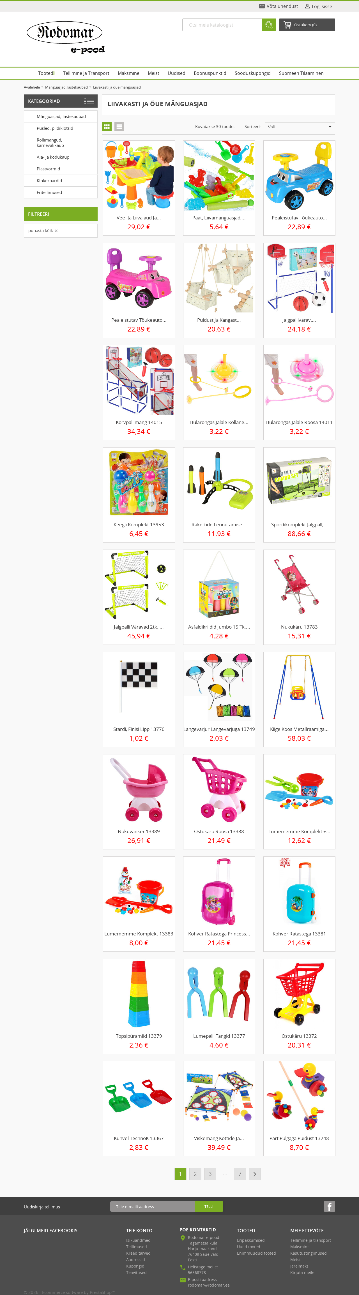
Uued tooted (248, 1246)
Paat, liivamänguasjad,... (219, 217)
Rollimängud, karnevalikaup (45, 142)
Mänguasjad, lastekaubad (56, 116)
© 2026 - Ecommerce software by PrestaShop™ (69, 1292)
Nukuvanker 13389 (139, 831)
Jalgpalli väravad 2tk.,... (139, 627)
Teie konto (139, 1230)
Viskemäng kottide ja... (219, 1138)
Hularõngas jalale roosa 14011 (299, 422)
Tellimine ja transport (310, 1240)
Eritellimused (44, 192)
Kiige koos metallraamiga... (299, 729)
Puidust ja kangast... (219, 320)
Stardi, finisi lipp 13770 (139, 729)
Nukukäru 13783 (299, 627)
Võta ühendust (282, 6)
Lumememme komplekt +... (299, 831)
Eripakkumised (251, 1240)
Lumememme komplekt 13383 (138, 933)
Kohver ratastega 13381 (299, 933)
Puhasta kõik (43, 230)
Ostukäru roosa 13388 (219, 831)
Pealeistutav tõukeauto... (299, 217)
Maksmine (300, 1246)
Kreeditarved (138, 1253)
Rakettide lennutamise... (219, 524)
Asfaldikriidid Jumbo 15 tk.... (219, 627)
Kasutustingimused (308, 1253)
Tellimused (136, 1246)
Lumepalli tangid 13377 (219, 1036)
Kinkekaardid (44, 180)
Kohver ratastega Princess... (219, 933)
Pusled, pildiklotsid (49, 127)
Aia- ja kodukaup (47, 156)
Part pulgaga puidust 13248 (299, 1138)
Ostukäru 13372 (299, 1036)
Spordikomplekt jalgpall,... (299, 524)
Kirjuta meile (302, 1272)
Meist (295, 1259)
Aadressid (135, 1259)
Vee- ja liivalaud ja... (139, 217)
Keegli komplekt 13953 (139, 524)
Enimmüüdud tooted (256, 1253)
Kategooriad (44, 101)
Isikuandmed (138, 1240)
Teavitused (136, 1272)
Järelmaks (299, 1266)
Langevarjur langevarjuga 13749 (219, 729)
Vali (300, 126)
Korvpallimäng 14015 (139, 422)
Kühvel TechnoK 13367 (139, 1138)
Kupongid (135, 1266)
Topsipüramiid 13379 (139, 1036)
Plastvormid (43, 168)
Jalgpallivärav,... (299, 320)
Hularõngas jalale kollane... (219, 422)
